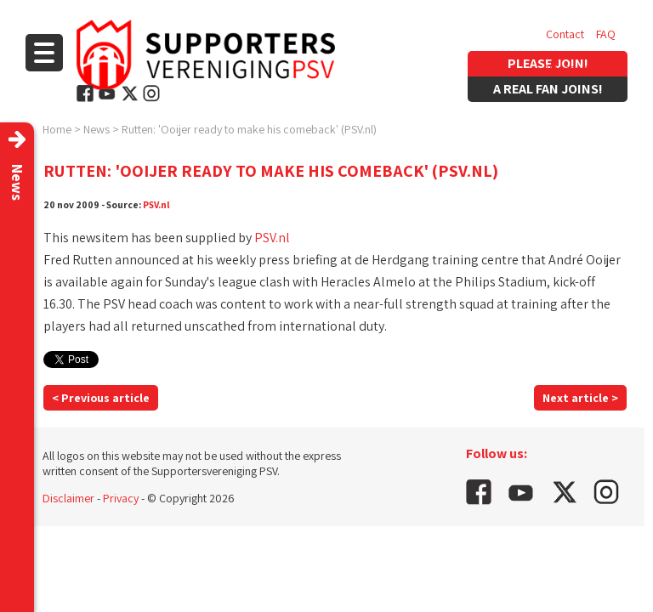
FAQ (606, 34)
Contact (565, 34)
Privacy (121, 498)
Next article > (580, 397)
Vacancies (570, 68)
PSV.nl (156, 204)
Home (57, 129)
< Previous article (101, 397)
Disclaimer (68, 498)
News (96, 129)
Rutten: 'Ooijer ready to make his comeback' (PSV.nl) (249, 129)
